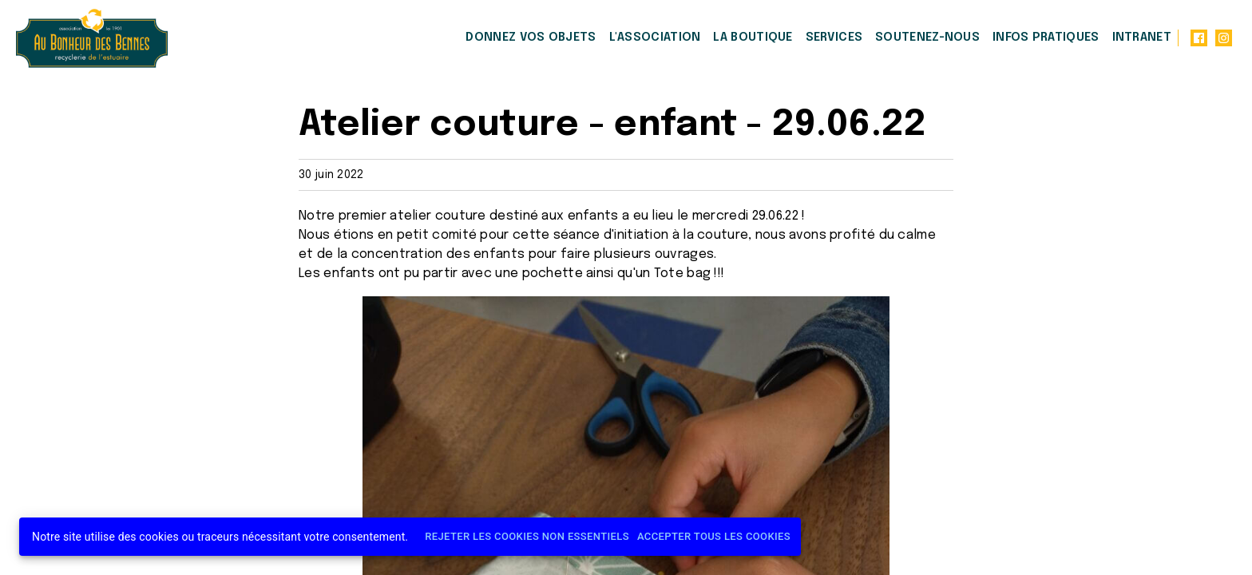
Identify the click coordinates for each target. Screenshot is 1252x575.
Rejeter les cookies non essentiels (527, 537)
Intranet (1141, 37)
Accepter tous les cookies (713, 537)
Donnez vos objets (531, 37)
